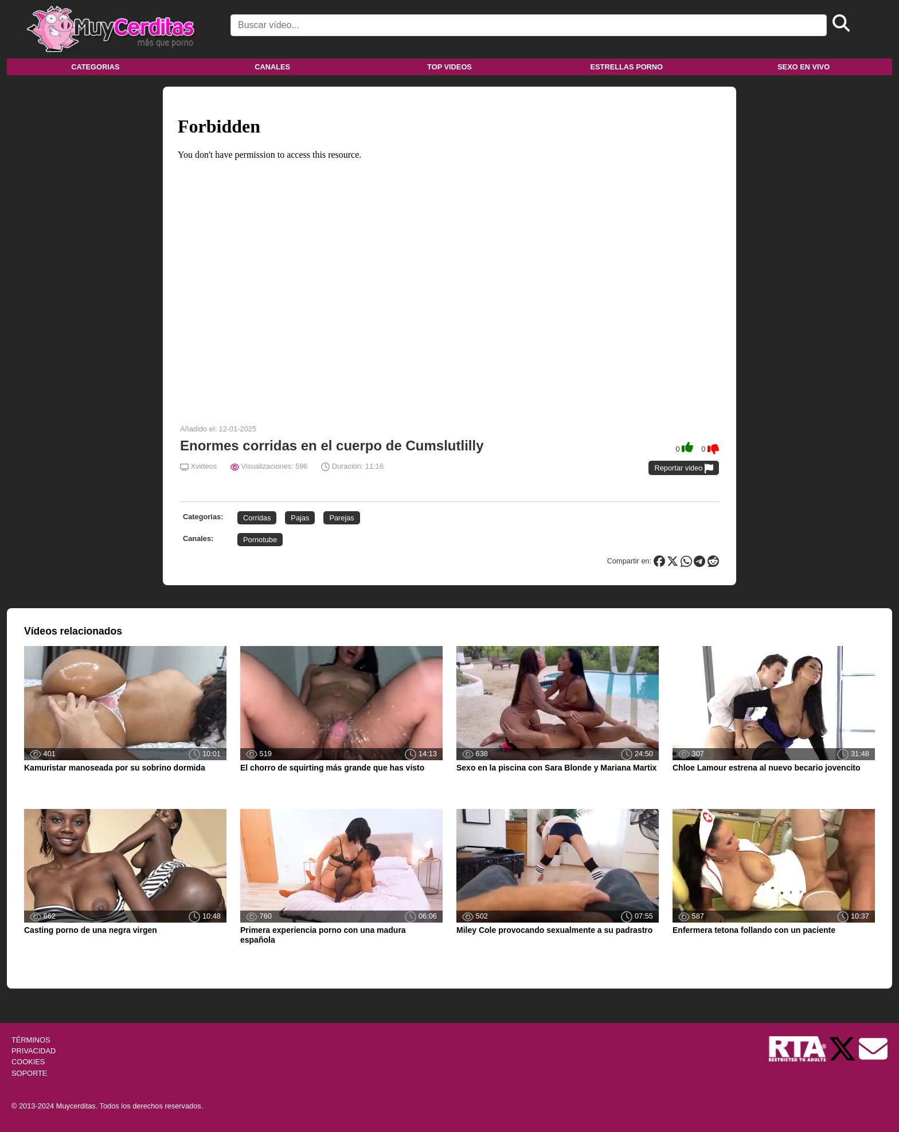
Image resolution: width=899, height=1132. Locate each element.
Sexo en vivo (803, 67)
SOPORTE (29, 1073)
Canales (272, 67)
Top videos (449, 67)
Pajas (300, 518)
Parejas (341, 518)
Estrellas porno (627, 67)
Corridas (257, 518)
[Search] (528, 25)
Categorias (95, 67)
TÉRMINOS (30, 1040)
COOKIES (28, 1061)
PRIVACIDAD (33, 1051)
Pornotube (260, 539)
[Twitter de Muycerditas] (843, 1048)
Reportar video (683, 468)
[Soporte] (873, 1048)
